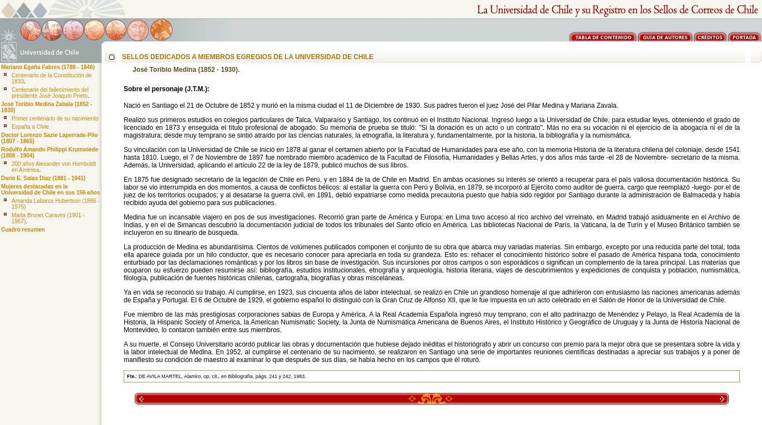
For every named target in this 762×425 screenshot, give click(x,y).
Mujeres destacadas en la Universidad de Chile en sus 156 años (50, 189)
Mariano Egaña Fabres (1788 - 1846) (48, 67)
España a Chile (30, 127)
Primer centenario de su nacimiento (55, 119)
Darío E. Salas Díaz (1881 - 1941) (43, 178)
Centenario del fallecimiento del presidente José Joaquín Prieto (50, 93)
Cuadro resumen (23, 230)
